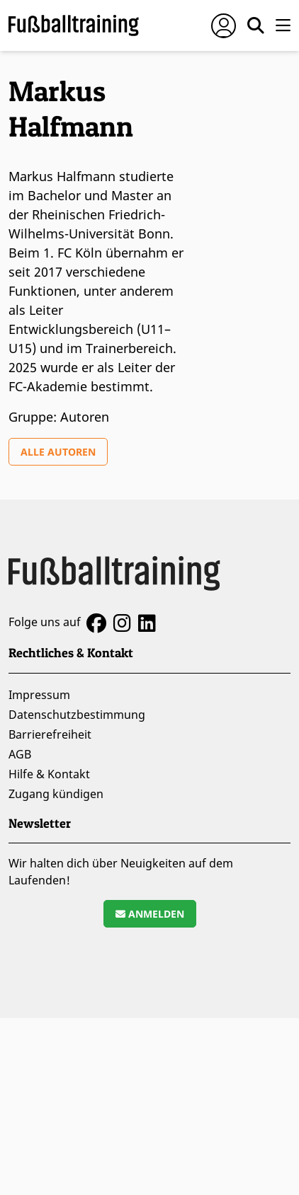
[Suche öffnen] (255, 25)
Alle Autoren (58, 451)
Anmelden (149, 913)
